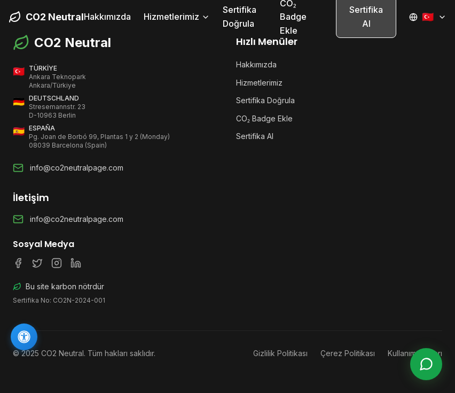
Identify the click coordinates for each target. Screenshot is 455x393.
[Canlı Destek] (426, 364)
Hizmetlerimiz (177, 16)
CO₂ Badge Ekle (264, 118)
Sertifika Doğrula (239, 16)
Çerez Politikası (347, 353)
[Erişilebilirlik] (24, 336)
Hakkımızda (107, 16)
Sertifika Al (254, 136)
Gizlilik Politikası (280, 353)
